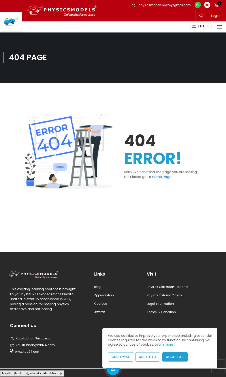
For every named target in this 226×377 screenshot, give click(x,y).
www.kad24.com (25, 351)
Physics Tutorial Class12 (164, 295)
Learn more (164, 344)
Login (215, 15)
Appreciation (104, 295)
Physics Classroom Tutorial (167, 287)
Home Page (161, 176)
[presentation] (218, 366)
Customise (121, 357)
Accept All (175, 357)
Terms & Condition (161, 312)
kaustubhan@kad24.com (32, 345)
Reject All (147, 357)
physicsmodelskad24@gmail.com (161, 5)
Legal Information (160, 303)
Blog (97, 287)
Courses (100, 303)
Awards (99, 312)
